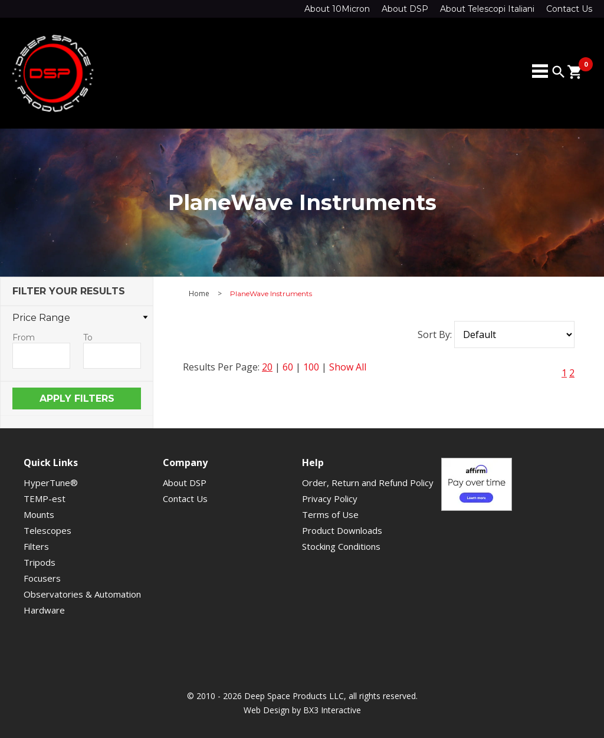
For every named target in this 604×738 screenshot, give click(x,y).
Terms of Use (330, 514)
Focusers (42, 578)
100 (311, 366)
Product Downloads (342, 530)
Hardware (44, 610)
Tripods (39, 562)
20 (267, 366)
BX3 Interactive (332, 710)
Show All (347, 366)
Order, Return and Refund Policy (368, 482)
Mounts (39, 514)
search (558, 72)
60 (288, 366)
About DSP (405, 9)
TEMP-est (44, 498)
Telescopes (47, 530)
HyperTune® (51, 482)
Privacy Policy (329, 498)
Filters (36, 546)
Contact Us (569, 9)
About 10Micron (337, 9)
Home (199, 293)
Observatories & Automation (82, 594)
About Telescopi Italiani (487, 9)
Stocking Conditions (341, 546)
